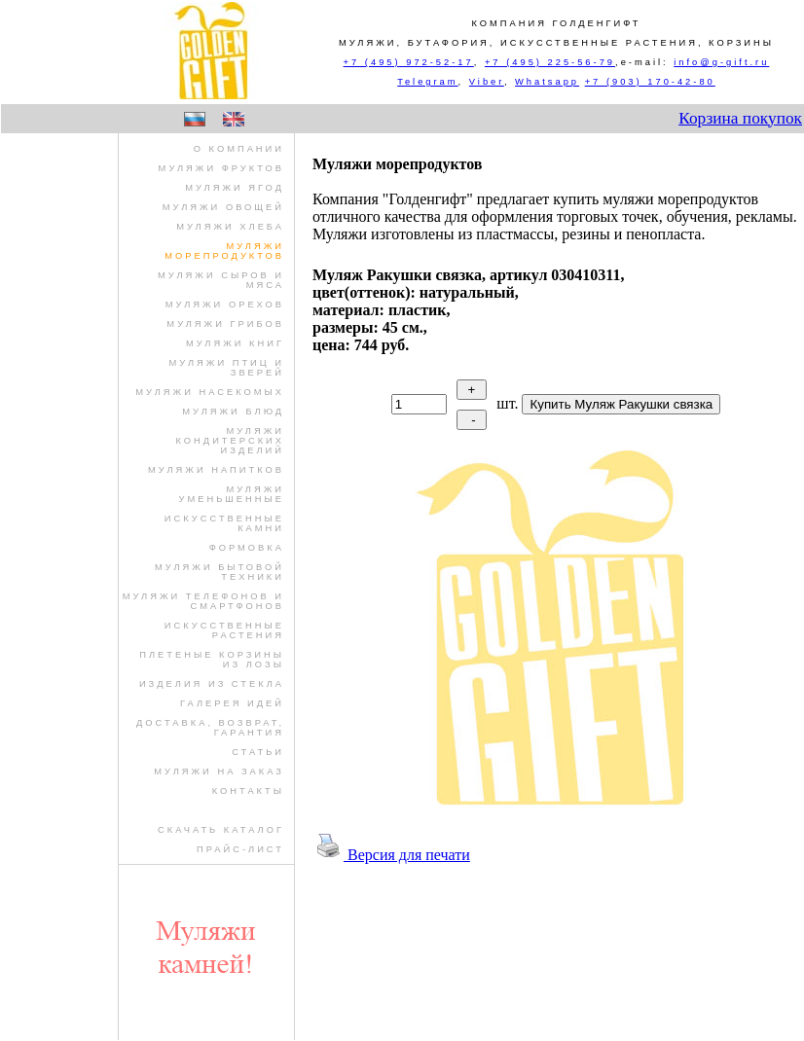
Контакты (248, 791)
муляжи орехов (224, 304)
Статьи (258, 752)
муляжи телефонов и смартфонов (203, 601)
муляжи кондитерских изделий (230, 440)
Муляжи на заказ (219, 771)
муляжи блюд (233, 411)
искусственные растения (224, 630)
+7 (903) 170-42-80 (650, 82)
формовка (246, 548)
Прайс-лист (240, 849)
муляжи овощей (223, 207)
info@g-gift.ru (721, 62)
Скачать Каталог (221, 830)
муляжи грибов (225, 324)
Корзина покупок (740, 118)
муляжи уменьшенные (232, 494)
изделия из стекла (211, 684)
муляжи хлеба (230, 227)
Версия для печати (391, 854)
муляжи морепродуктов (224, 251)
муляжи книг (235, 343)
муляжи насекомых (209, 392)
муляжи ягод (234, 188)
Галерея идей (232, 703)
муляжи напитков (216, 470)
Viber (486, 82)
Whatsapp (547, 82)
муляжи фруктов (221, 168)
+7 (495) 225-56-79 (550, 62)
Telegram (427, 82)
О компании (239, 149)
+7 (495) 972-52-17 (409, 62)
